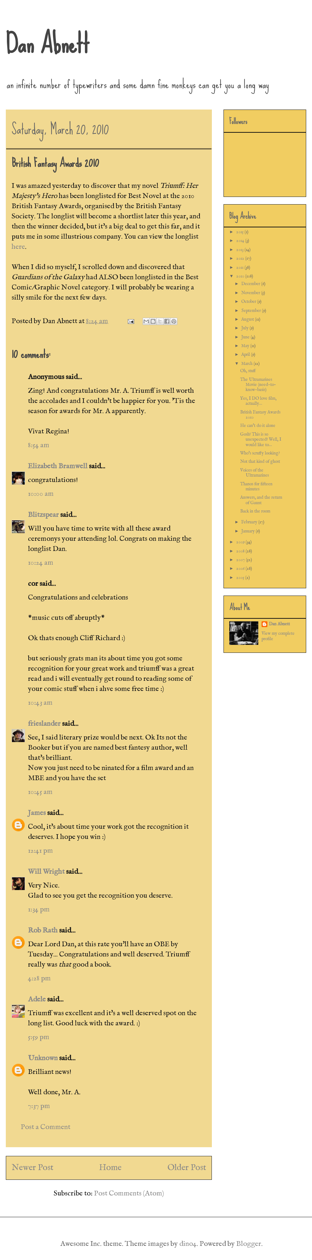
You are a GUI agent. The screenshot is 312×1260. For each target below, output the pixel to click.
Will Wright (46, 871)
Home (110, 1167)
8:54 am (38, 445)
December (251, 284)
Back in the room (255, 511)
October (249, 301)
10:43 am (40, 702)
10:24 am (40, 562)
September (251, 310)
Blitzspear (43, 514)
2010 (240, 276)
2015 (240, 232)
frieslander (44, 723)
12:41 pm (40, 850)
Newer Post (32, 1167)
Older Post (186, 1167)
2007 (241, 560)
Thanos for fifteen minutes (256, 486)
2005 (240, 577)
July (245, 328)
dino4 (188, 1243)
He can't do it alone (257, 425)
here (18, 246)
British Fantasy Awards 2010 (260, 414)
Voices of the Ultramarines (254, 473)
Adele (37, 999)
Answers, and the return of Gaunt (261, 500)
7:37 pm (39, 1106)
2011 (240, 267)
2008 (241, 551)
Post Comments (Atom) (129, 1193)
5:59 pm (38, 1037)
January (248, 531)
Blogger (248, 1243)
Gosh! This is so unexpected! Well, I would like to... (260, 440)
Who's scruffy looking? (260, 453)
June (246, 337)
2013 (240, 249)
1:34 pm (39, 909)
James (37, 813)
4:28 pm (39, 978)
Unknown (43, 1058)
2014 (240, 240)
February (249, 522)
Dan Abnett (47, 43)
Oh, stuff (248, 371)
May (245, 346)
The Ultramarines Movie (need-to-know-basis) (258, 385)
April (246, 354)
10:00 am (41, 493)
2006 (241, 568)
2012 (240, 258)
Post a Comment (45, 1127)
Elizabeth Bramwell (57, 466)
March (247, 363)
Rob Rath (43, 930)
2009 (241, 542)
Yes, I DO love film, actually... (258, 401)
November (251, 293)
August (248, 319)
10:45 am (40, 791)
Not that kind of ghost (260, 461)
